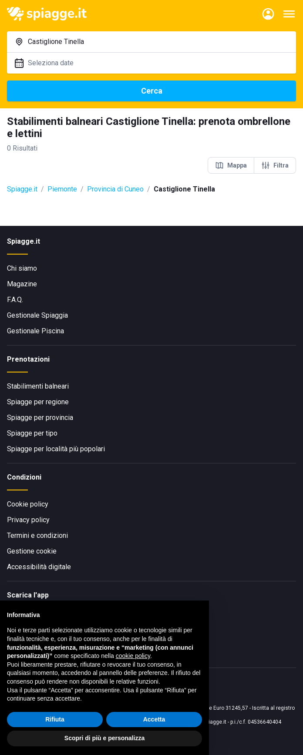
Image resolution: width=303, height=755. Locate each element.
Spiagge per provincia (40, 417)
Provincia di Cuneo (115, 189)
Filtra (275, 165)
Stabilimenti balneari (38, 386)
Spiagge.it (22, 189)
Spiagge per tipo (32, 433)
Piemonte (62, 189)
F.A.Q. (15, 299)
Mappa (231, 165)
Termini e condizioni (37, 535)
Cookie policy (27, 504)
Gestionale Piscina (35, 331)
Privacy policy (28, 520)
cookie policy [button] (133, 655)
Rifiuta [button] (54, 719)
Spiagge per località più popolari (56, 449)
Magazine (22, 284)
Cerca (151, 90)
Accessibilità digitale (39, 567)
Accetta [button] (154, 719)
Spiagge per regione (38, 402)
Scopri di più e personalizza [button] (104, 738)
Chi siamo (22, 268)
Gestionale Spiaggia (37, 315)
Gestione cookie (32, 551)
